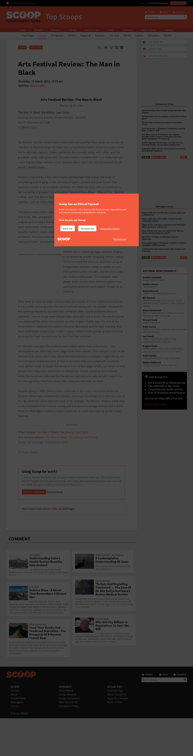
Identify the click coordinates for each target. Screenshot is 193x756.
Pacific (110, 30)
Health (167, 35)
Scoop (22, 30)
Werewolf (38, 30)
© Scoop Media (19, 751)
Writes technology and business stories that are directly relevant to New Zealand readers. (165, 302)
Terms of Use (114, 740)
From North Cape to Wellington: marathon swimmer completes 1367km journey (164, 244)
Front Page (28, 35)
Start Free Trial (178, 3)
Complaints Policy (69, 744)
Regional (86, 35)
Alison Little (37, 85)
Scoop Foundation (69, 736)
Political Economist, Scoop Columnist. (165, 357)
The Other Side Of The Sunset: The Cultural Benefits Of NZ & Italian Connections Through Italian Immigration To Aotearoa (161, 137)
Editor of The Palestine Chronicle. (165, 292)
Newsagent (17, 740)
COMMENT (19, 576)
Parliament (57, 35)
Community (127, 30)
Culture (139, 35)
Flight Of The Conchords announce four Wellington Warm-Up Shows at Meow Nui (164, 226)
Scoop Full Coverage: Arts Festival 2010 (42, 442)
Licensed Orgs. (115, 728)
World (127, 35)
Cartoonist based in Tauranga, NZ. (165, 363)
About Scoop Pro (116, 732)
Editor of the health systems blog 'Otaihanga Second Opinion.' (165, 339)
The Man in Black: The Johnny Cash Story (62, 432)
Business (100, 35)
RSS (146, 157)
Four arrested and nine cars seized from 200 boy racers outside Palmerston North (163, 232)
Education (153, 35)
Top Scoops (35, 47)
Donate (15, 744)
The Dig (72, 30)
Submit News (18, 736)
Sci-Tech (114, 35)
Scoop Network (67, 732)
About (14, 732)
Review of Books (148, 30)
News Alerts (158, 157)
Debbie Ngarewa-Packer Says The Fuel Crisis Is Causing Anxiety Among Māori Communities (162, 144)
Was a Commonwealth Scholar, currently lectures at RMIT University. (165, 313)
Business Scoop (92, 30)
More (183, 157)
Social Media (66, 728)
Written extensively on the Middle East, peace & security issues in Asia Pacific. (165, 349)
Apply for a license (117, 736)
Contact (15, 728)
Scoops (42, 35)
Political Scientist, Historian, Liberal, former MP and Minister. (165, 329)
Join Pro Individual (34, 529)
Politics (72, 35)
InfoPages (169, 30)
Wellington (56, 30)
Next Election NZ (68, 740)
